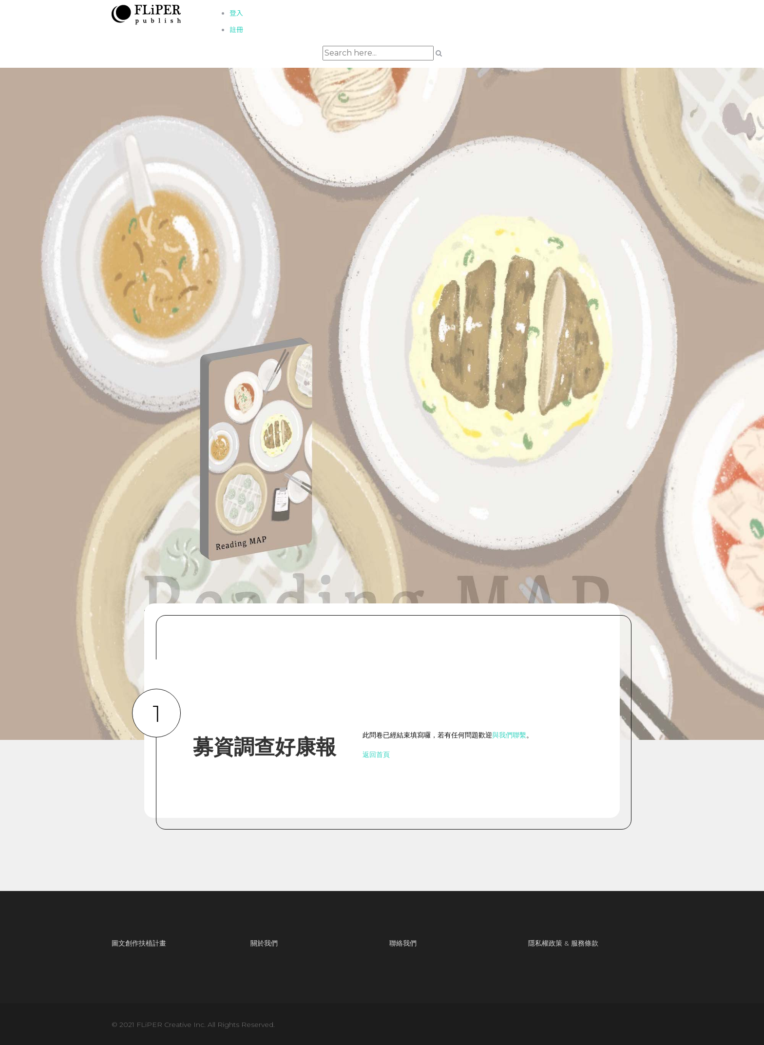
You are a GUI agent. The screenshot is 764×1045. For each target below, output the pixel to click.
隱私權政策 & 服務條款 (563, 943)
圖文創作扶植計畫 (139, 943)
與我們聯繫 (509, 735)
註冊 (236, 29)
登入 (236, 13)
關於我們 (264, 943)
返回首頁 (376, 754)
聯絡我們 (403, 943)
